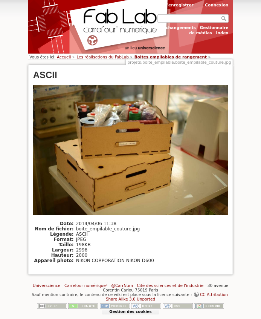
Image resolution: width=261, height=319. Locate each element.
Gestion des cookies (130, 312)
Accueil (64, 57)
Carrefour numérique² (85, 285)
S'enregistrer (179, 5)
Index (222, 33)
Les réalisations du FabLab (102, 57)
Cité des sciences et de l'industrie (170, 285)
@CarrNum (122, 285)
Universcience (47, 285)
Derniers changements (170, 27)
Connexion (216, 5)
